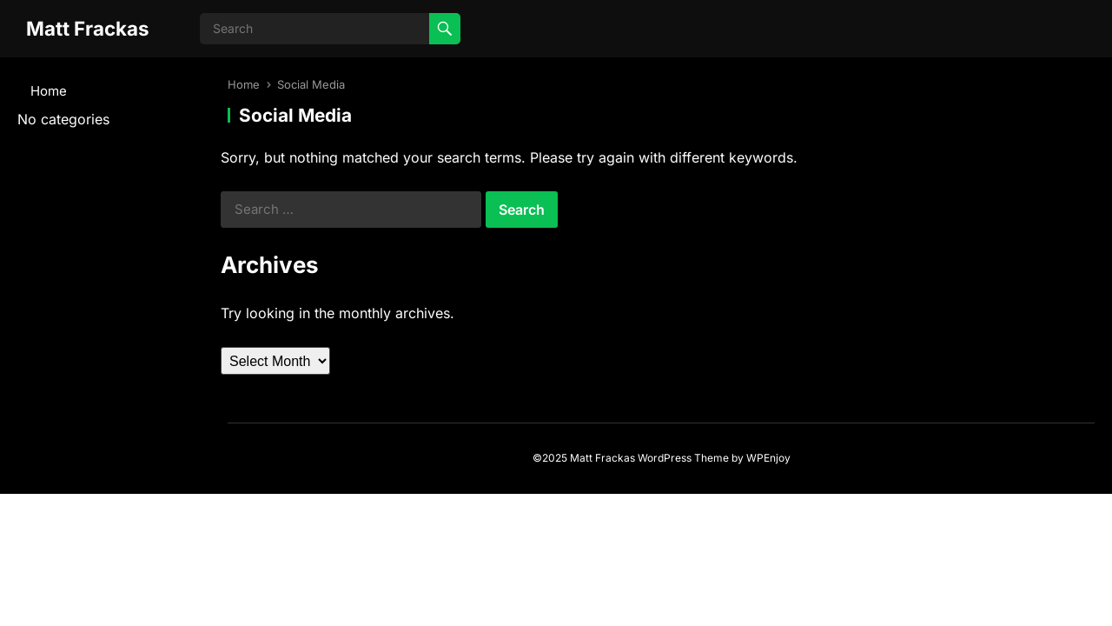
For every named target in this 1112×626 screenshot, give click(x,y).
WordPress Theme (683, 457)
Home (48, 91)
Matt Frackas (87, 28)
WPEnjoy (768, 457)
